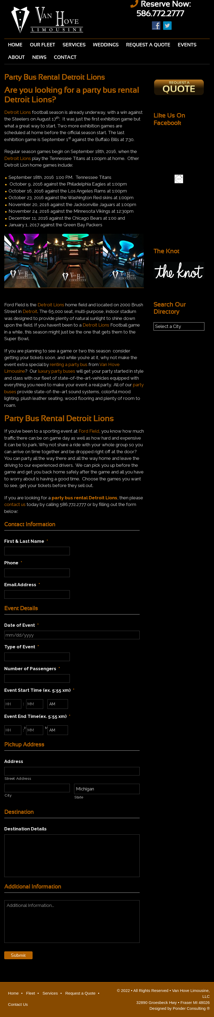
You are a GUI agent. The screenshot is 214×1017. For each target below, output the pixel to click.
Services (50, 993)
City (8, 795)
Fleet (30, 993)
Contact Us (18, 1004)
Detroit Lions (17, 112)
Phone (13, 562)
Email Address (22, 584)
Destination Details (25, 828)
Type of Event (21, 646)
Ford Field (89, 431)
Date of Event (21, 625)
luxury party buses (56, 371)
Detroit (30, 311)
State (78, 797)
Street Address (18, 778)
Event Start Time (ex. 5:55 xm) (39, 690)
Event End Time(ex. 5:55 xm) (37, 716)
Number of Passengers (32, 668)
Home (13, 993)
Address (13, 761)
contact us (15, 504)
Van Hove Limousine (53, 20)
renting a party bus (68, 364)
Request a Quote (80, 993)
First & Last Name (26, 541)
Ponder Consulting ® (191, 1008)
